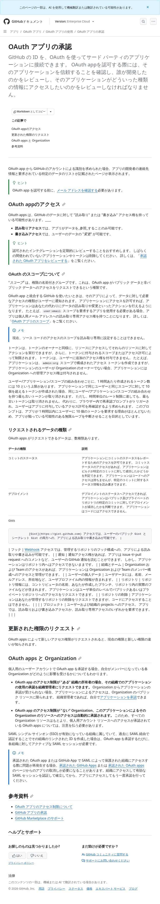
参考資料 (20, 795)
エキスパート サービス (111, 888)
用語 (41, 888)
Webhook (32, 549)
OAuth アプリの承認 (90, 32)
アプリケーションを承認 (118, 697)
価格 (89, 888)
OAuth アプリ (32, 32)
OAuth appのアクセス (36, 204)
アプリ (14, 32)
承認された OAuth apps (126, 765)
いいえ (36, 855)
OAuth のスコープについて (36, 274)
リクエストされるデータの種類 (40, 430)
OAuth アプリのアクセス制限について (43, 806)
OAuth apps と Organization (44, 658)
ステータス (76, 888)
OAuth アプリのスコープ (30, 321)
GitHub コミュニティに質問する (105, 854)
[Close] (148, 6)
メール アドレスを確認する (77, 190)
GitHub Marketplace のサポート (39, 818)
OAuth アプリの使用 (59, 32)
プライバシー (56, 888)
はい (17, 855)
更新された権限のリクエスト (44, 628)
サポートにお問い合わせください (106, 860)
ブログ (133, 888)
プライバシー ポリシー (21, 863)
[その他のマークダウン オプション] (50, 111)
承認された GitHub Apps (77, 765)
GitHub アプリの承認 (31, 812)
